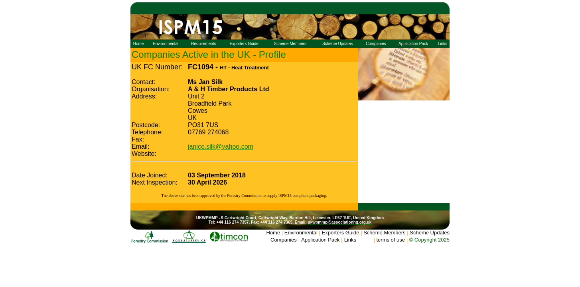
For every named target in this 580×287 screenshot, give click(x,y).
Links (442, 43)
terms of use (390, 240)
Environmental (165, 43)
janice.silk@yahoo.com (220, 146)
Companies (376, 43)
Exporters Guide (244, 43)
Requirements (203, 43)
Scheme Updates (337, 43)
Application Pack (413, 43)
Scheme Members (290, 43)
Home (138, 43)
